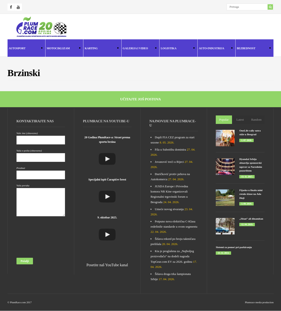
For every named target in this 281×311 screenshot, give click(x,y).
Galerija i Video (139, 49)
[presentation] (35, 238)
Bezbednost (253, 49)
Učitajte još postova (140, 99)
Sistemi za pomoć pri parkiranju (234, 247)
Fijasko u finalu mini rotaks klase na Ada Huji (250, 194)
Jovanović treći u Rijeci (169, 162)
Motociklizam (62, 49)
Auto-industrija (215, 49)
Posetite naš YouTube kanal (107, 265)
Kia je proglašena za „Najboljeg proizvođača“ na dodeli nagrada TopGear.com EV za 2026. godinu (172, 256)
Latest (240, 119)
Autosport (25, 49)
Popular (224, 119)
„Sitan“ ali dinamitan (251, 218)
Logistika (176, 49)
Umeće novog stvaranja (169, 209)
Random (256, 119)
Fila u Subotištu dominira (170, 149)
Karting (100, 49)
